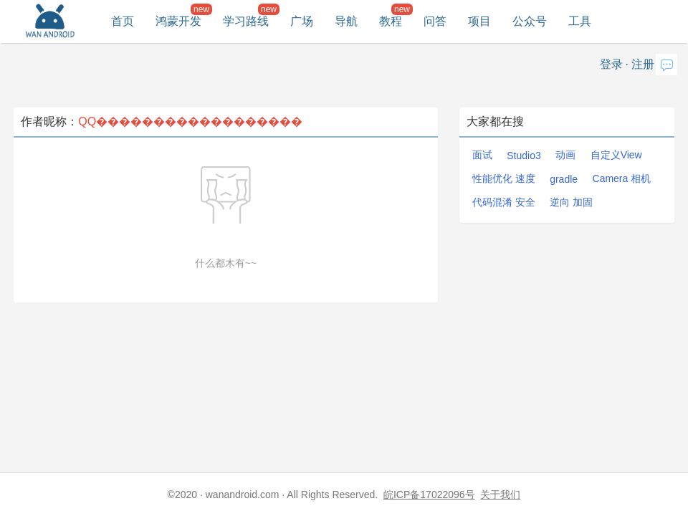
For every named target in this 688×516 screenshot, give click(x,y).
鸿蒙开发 (178, 21)
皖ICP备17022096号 (429, 494)
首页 (122, 21)
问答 (435, 21)
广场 (301, 21)
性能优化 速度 (503, 178)
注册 (642, 64)
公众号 (529, 21)
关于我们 (500, 494)
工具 (579, 21)
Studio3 (523, 155)
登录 (611, 64)
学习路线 (246, 21)
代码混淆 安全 (503, 202)
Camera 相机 (622, 178)
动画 (565, 155)
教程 (390, 21)
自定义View (616, 155)
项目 (479, 21)
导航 (346, 21)
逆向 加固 (571, 202)
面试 (482, 155)
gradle (564, 179)
